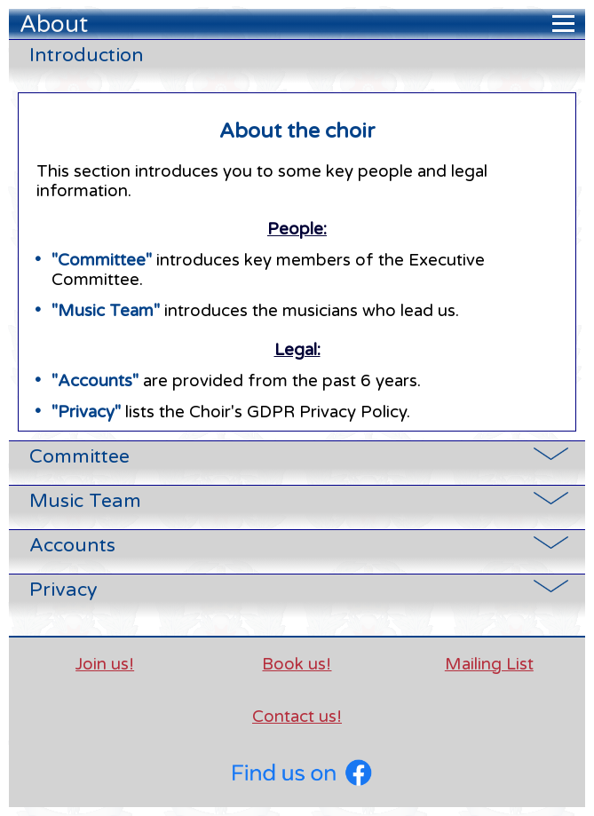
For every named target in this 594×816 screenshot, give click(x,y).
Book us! (296, 664)
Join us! (104, 664)
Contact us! (297, 716)
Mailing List (489, 664)
